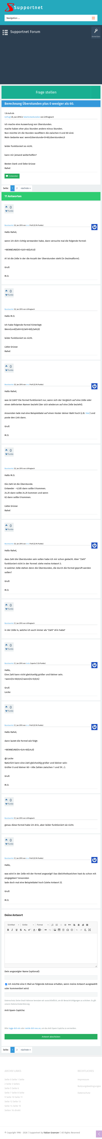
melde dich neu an (33, 1028)
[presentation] (28, 1019)
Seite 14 (8, 1106)
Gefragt (8, 117)
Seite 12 (8, 1101)
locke (28, 663)
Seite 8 (15, 1092)
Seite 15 (17, 1106)
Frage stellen (46, 92)
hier (88, 413)
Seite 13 (17, 1101)
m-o (27, 225)
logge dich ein (14, 1028)
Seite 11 (19, 1097)
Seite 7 (8, 1092)
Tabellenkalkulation (31, 117)
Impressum (83, 1079)
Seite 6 (15, 1088)
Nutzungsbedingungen (89, 1086)
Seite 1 (15, 1079)
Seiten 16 (9, 1110)
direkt (17, 1110)
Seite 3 (9, 1084)
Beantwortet (9, 225)
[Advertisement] (51, 60)
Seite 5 (8, 1088)
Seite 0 (8, 1079)
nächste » (26, 188)
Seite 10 (10, 1097)
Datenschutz (84, 1092)
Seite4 (16, 1084)
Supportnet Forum (25, 32)
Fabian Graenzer (51, 1132)
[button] (13, 925)
